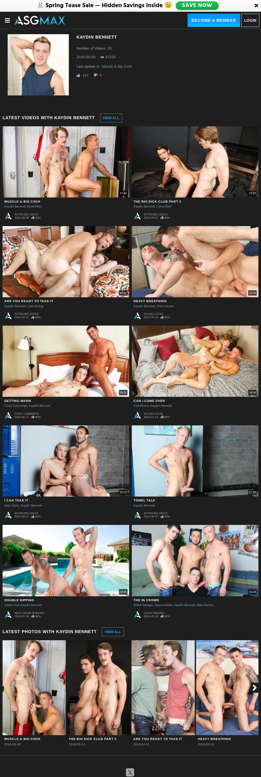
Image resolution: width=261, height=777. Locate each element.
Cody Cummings (16, 406)
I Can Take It (16, 500)
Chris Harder (165, 306)
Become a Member (213, 20)
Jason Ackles (163, 605)
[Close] (256, 6)
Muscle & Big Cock (117, 66)
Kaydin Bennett (14, 206)
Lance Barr (164, 206)
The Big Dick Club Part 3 (157, 201)
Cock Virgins (154, 612)
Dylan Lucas (153, 313)
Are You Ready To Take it (28, 301)
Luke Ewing (35, 306)
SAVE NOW (197, 5)
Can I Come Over (149, 401)
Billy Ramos (205, 605)
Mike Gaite (11, 505)
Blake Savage (143, 605)
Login (250, 20)
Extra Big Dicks (26, 214)
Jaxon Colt (11, 605)
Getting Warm (17, 401)
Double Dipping (19, 600)
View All (111, 118)
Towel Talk (144, 500)
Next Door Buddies (29, 612)
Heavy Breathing (150, 301)
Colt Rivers (141, 406)
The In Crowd (146, 600)
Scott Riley (34, 206)
